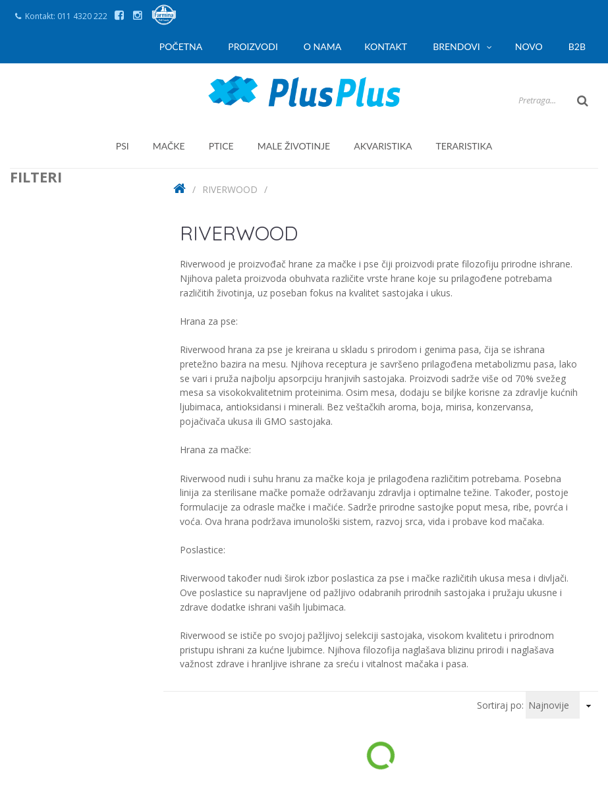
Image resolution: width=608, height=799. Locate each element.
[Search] (508, 100)
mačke (169, 146)
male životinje (294, 146)
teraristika (463, 146)
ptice (221, 146)
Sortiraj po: (500, 705)
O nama (322, 46)
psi (122, 146)
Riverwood (230, 189)
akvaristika (383, 146)
